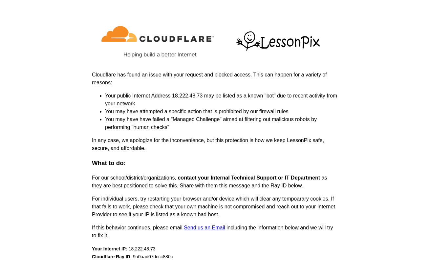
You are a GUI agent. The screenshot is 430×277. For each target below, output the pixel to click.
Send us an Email (204, 227)
